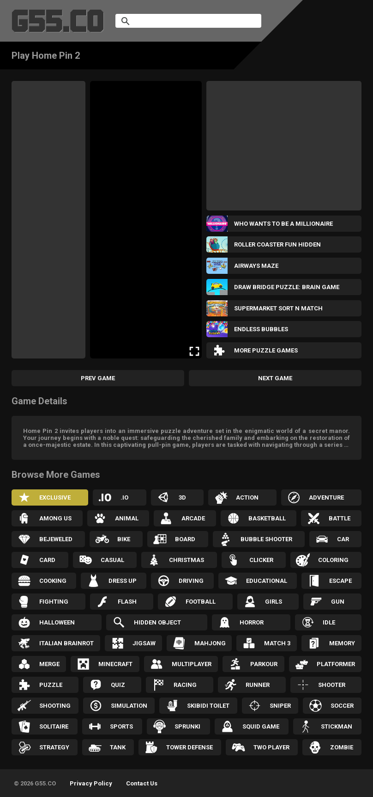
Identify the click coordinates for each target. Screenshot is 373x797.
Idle (329, 622)
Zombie (341, 747)
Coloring (333, 559)
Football (201, 601)
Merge (49, 664)
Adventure (326, 497)
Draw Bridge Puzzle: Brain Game (286, 287)
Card (47, 559)
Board (185, 539)
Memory (342, 643)
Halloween (57, 622)
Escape (340, 580)
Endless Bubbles (261, 329)
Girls (273, 601)
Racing (185, 684)
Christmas (186, 559)
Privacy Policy (91, 783)
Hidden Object (157, 622)
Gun (337, 601)
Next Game (275, 378)
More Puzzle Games (266, 350)
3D (182, 497)
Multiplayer (191, 664)
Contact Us (141, 783)
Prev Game (98, 378)
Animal (126, 518)
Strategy (54, 747)
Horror (252, 622)
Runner (258, 684)
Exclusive (55, 497)
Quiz (118, 684)
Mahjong (210, 643)
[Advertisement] (48, 219)
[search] (177, 20)
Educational (266, 580)
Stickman (336, 726)
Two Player (271, 747)
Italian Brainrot (66, 643)
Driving (191, 580)
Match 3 (277, 643)
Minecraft (115, 664)
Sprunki (187, 726)
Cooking (52, 580)
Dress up (122, 580)
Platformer (336, 664)
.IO (124, 497)
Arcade (193, 518)
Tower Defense (189, 747)
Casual (112, 559)
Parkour (263, 664)
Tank (118, 747)
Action (247, 497)
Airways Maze (256, 265)
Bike (123, 539)
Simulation (129, 705)
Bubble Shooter (266, 539)
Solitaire (53, 726)
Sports (121, 726)
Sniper (280, 705)
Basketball (267, 518)
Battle (339, 518)
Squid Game (260, 726)
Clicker (261, 559)
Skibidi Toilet (208, 705)
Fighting (53, 601)
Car (343, 539)
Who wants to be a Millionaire (283, 223)
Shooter (331, 684)
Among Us (55, 518)
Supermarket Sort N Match (278, 308)
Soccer (342, 705)
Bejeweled (55, 539)
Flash (127, 601)
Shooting (55, 705)
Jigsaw (144, 643)
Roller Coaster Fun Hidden (277, 244)
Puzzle (50, 684)
